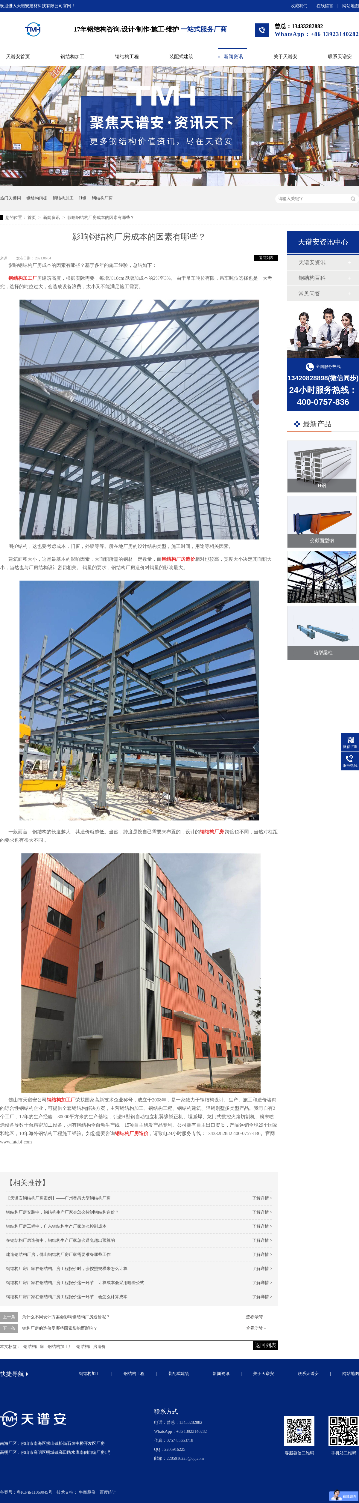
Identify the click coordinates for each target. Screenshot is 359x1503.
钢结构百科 (312, 278)
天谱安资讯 (312, 262)
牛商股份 (87, 1492)
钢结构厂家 (33, 1346)
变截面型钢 (322, 540)
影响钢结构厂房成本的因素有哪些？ (100, 217)
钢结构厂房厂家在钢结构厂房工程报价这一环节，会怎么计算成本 (66, 1297)
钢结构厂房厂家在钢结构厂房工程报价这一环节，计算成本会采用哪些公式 (75, 1282)
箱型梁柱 (323, 652)
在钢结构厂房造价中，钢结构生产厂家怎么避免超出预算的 (60, 1240)
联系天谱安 (340, 56)
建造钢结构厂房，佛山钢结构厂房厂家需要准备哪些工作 (58, 1254)
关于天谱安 (285, 56)
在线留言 (325, 6)
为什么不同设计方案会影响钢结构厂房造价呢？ (66, 1317)
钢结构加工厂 (60, 1346)
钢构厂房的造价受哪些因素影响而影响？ (60, 1328)
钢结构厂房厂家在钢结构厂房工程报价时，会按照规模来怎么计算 (66, 1268)
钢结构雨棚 (36, 198)
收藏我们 (299, 6)
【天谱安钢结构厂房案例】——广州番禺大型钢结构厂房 (58, 1198)
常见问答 (309, 294)
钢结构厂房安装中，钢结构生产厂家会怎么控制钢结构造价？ (62, 1212)
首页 (32, 217)
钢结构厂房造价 (91, 1346)
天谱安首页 (18, 56)
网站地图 (350, 6)
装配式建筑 (181, 56)
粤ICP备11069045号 (34, 1492)
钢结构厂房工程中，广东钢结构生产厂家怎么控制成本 (56, 1226)
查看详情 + (256, 1317)
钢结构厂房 (102, 198)
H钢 (82, 198)
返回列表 (266, 258)
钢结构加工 (72, 56)
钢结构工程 (127, 56)
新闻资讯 (233, 56)
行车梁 (322, 595)
